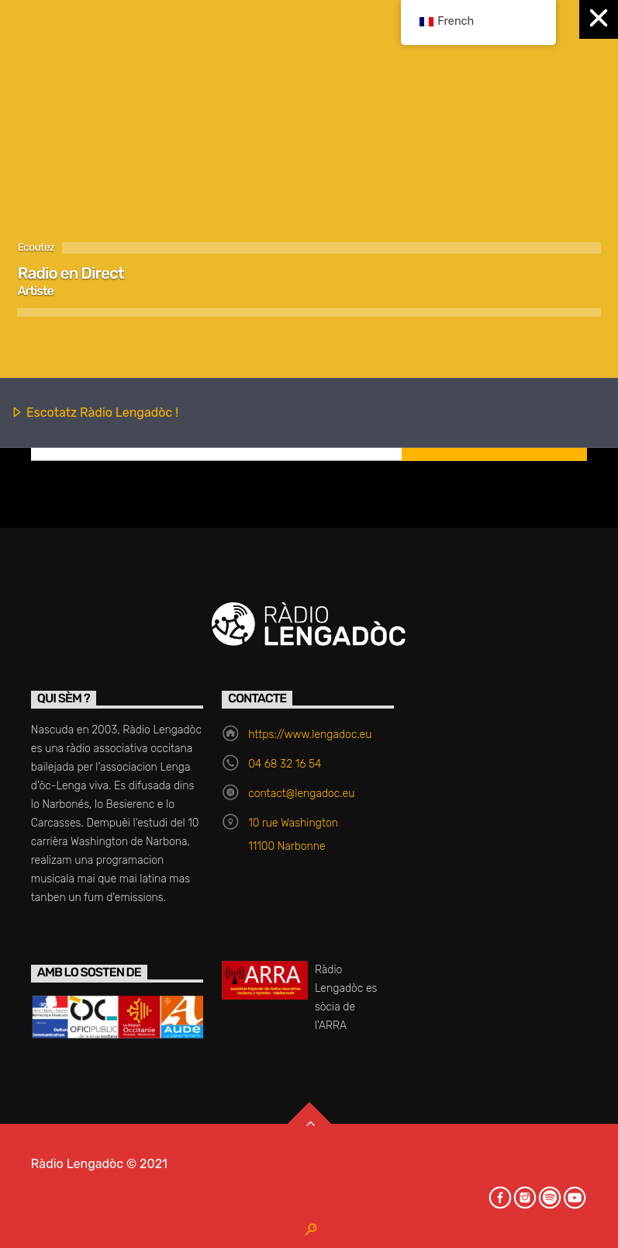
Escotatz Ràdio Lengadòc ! (94, 413)
